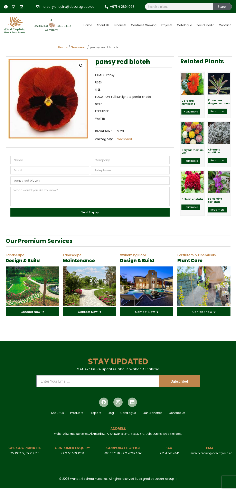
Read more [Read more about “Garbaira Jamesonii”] (191, 111)
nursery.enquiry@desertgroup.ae (211, 455)
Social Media (205, 25)
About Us (103, 25)
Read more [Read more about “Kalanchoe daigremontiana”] (217, 111)
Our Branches (157, 414)
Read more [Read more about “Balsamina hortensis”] (217, 209)
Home (88, 25)
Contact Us (184, 414)
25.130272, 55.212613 (24, 455)
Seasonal (78, 47)
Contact (225, 25)
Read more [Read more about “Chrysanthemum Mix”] (191, 161)
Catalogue (184, 25)
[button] (81, 65)
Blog (111, 414)
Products (120, 25)
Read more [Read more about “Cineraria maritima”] (217, 160)
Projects (166, 25)
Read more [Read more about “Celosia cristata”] (191, 207)
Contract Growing (144, 25)
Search (222, 7)
